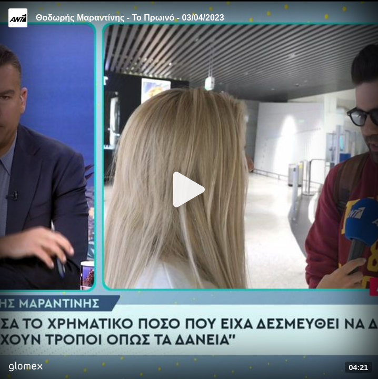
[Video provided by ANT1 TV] (17, 17)
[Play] (189, 189)
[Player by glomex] (25, 368)
